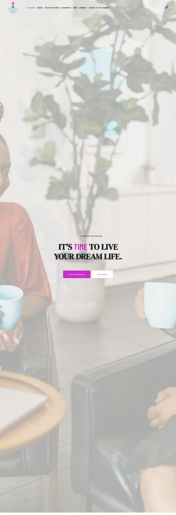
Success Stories (52, 8)
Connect (83, 8)
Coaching (31, 8)
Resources (66, 8)
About (40, 8)
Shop (75, 8)
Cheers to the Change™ (99, 8)
